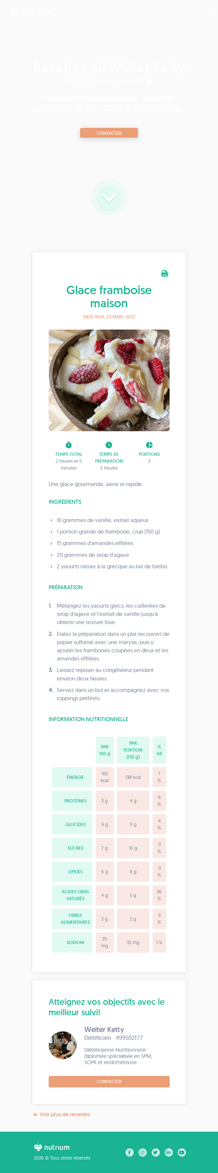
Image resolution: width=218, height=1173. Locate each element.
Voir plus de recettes (61, 1114)
